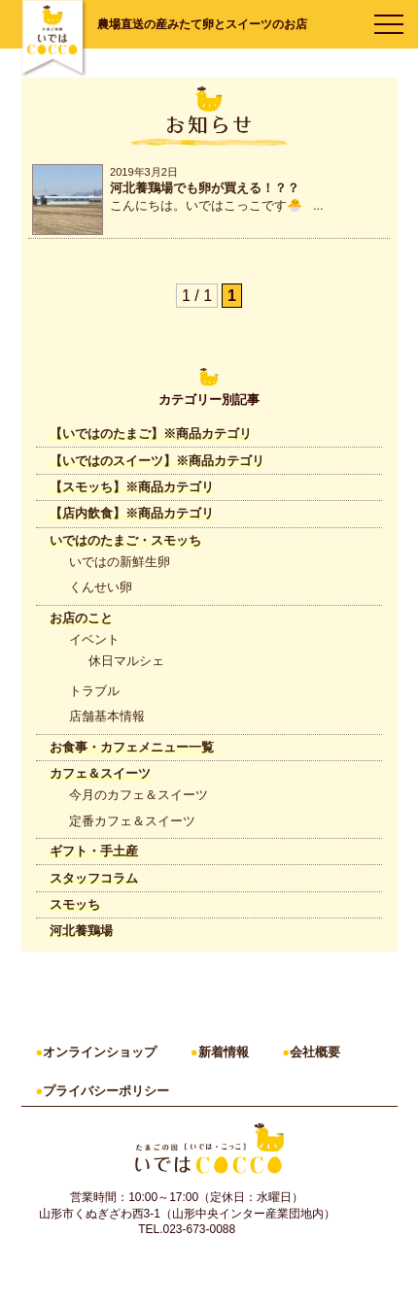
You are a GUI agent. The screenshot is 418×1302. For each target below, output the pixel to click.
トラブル (94, 691)
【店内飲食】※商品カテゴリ (132, 513)
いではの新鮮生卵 (119, 561)
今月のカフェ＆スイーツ (138, 794)
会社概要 (315, 1052)
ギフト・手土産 (94, 851)
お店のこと (81, 618)
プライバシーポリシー (106, 1091)
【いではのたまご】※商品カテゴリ (151, 433)
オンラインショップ (100, 1052)
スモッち (75, 904)
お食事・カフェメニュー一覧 (132, 747)
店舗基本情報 (107, 716)
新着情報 (223, 1052)
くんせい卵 (100, 587)
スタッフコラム (94, 878)
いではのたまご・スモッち (125, 540)
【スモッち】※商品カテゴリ (132, 487)
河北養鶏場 (81, 930)
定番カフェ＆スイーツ (132, 821)
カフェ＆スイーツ (100, 773)
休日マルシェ (126, 660)
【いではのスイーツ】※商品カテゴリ (157, 460)
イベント (94, 639)
